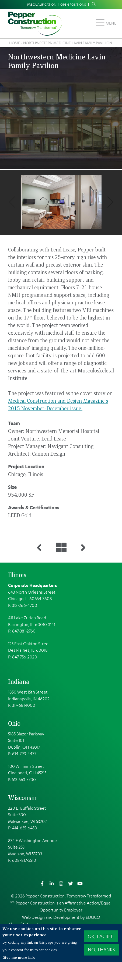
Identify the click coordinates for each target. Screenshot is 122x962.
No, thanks (101, 949)
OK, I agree (101, 936)
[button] (61, 202)
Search (92, 4)
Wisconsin (22, 797)
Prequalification (41, 4)
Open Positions (73, 4)
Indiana (18, 681)
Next (110, 202)
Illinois (17, 575)
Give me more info (18, 957)
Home (14, 42)
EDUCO (93, 917)
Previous (12, 202)
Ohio (14, 723)
